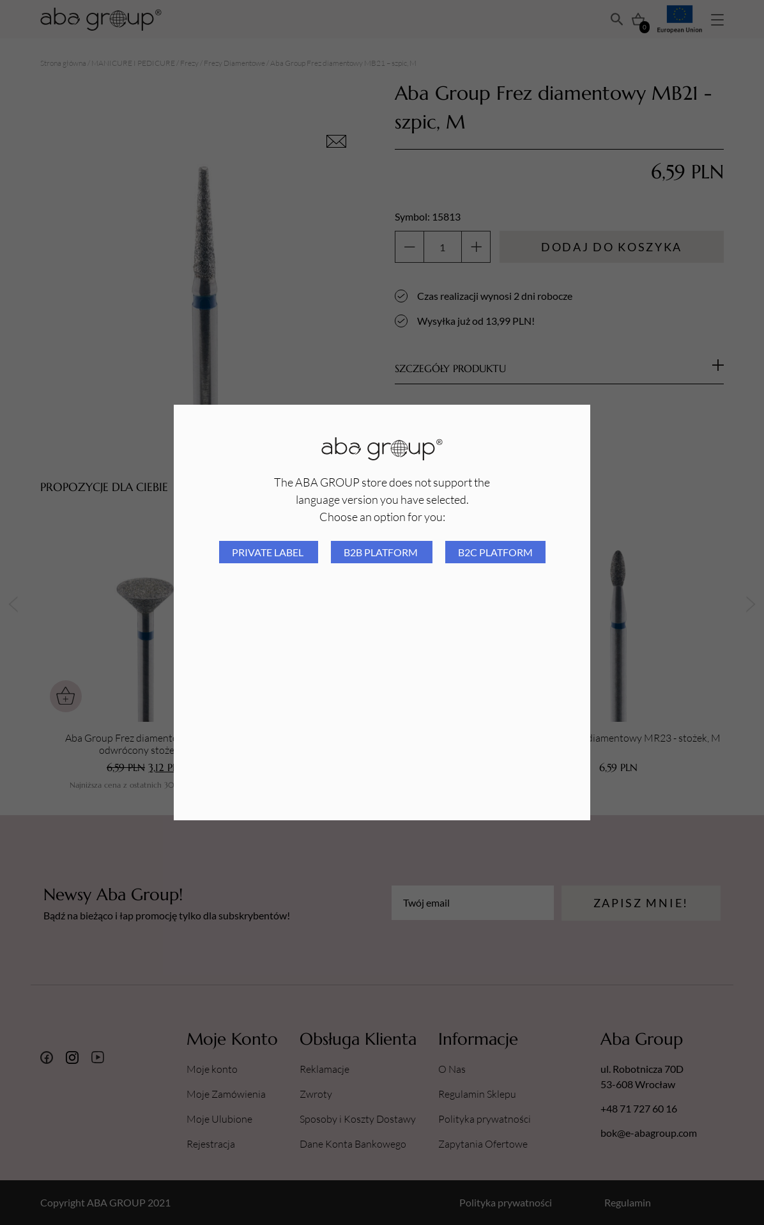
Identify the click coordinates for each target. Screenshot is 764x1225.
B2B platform (382, 552)
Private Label (268, 552)
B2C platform (495, 552)
